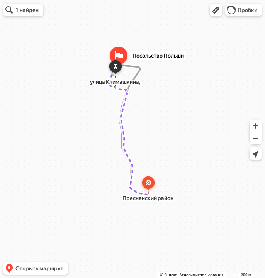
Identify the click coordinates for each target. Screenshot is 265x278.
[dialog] (122, 95)
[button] (216, 10)
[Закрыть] (149, 77)
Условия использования (201, 275)
